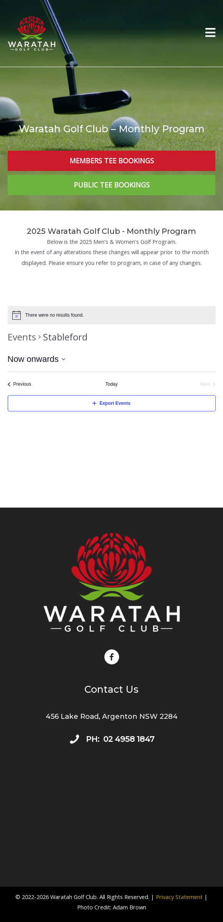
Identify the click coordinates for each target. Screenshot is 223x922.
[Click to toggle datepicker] (36, 359)
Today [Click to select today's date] (111, 384)
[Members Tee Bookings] (111, 161)
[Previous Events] (19, 384)
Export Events (111, 403)
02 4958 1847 (128, 739)
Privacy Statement (179, 897)
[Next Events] (208, 384)
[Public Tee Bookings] (111, 185)
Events (22, 336)
